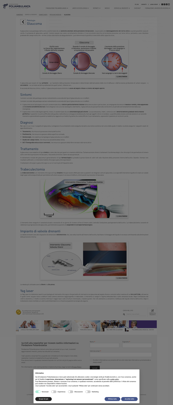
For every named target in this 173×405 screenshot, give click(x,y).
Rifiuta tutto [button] (112, 399)
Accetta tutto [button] (129, 399)
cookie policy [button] (114, 379)
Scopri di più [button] (43, 399)
